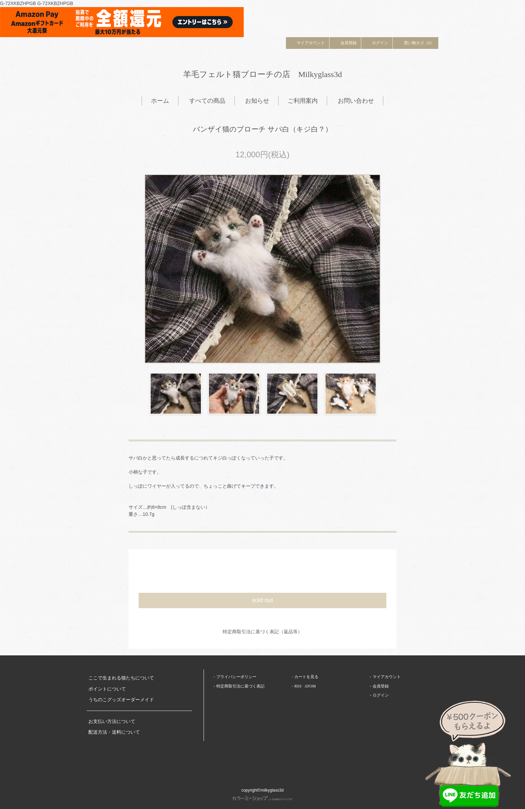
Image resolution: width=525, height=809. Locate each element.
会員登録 (345, 42)
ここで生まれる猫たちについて (121, 677)
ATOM (310, 686)
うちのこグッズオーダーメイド (121, 699)
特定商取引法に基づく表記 (240, 686)
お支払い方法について (111, 721)
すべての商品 (207, 100)
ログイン (377, 42)
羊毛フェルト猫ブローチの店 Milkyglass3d (262, 74)
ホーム (160, 100)
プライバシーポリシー (236, 676)
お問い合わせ (356, 100)
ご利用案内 (303, 100)
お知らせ (257, 100)
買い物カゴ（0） (415, 42)
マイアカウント (307, 42)
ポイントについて (107, 689)
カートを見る (306, 676)
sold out (262, 600)
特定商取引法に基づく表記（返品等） (262, 631)
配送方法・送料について (114, 732)
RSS (297, 686)
